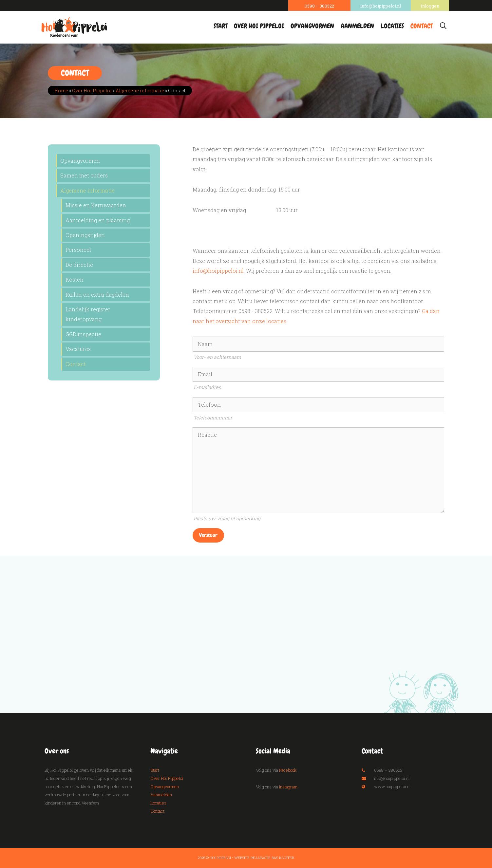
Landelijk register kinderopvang (88, 314)
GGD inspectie (83, 334)
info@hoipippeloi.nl (218, 270)
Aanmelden (357, 26)
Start (220, 26)
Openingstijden (85, 234)
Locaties (392, 26)
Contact (421, 26)
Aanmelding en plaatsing (98, 220)
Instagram (288, 787)
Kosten (75, 279)
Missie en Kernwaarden (96, 205)
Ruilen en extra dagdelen (97, 294)
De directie (79, 264)
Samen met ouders (84, 175)
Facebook (287, 770)
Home (61, 90)
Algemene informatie (140, 90)
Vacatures (78, 348)
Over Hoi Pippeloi (259, 26)
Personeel (78, 249)
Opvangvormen (312, 26)
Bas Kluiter (283, 857)
